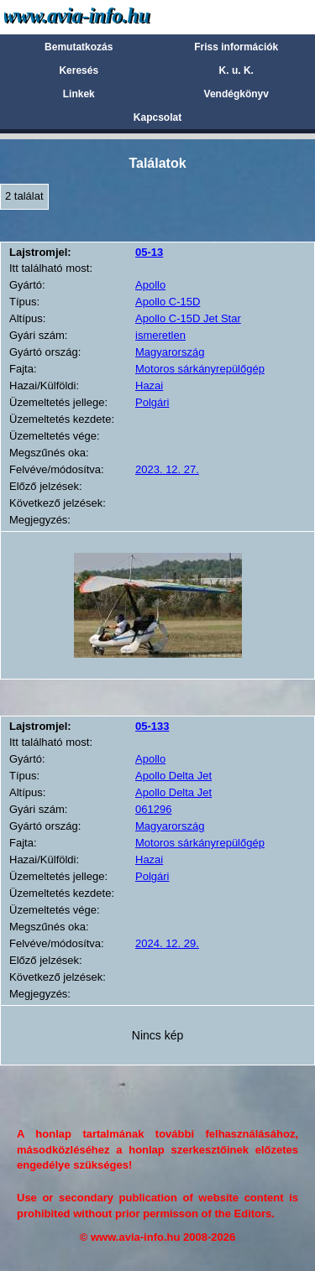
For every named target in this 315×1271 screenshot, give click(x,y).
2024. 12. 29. (167, 943)
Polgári (152, 402)
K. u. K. (236, 70)
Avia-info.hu (106, 16)
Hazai (149, 385)
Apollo (150, 285)
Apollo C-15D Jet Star (188, 318)
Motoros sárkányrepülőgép (200, 368)
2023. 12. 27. (167, 469)
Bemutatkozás (79, 47)
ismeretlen (160, 335)
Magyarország (169, 352)
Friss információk (236, 47)
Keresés (78, 70)
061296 (153, 809)
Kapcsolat (157, 117)
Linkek (79, 94)
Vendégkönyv (236, 94)
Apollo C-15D (167, 301)
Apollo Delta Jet (173, 775)
